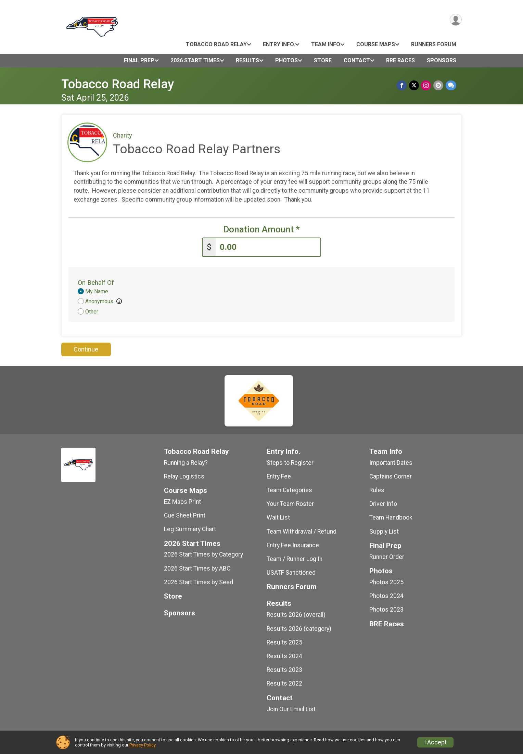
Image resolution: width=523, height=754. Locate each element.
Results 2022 (284, 683)
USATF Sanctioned (291, 572)
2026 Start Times (195, 60)
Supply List (384, 530)
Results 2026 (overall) (296, 614)
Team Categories (289, 489)
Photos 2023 (386, 609)
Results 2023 (284, 669)
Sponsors (441, 60)
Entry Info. (279, 44)
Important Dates (390, 462)
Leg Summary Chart (190, 528)
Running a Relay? (186, 462)
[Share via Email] (439, 85)
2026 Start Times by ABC (197, 567)
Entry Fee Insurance (293, 544)
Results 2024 (284, 655)
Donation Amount (261, 229)
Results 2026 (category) (299, 628)
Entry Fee (279, 476)
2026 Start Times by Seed (198, 581)
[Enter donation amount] (268, 247)
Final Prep (139, 60)
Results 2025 (284, 642)
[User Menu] (455, 20)
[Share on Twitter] (415, 85)
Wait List (278, 517)
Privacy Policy (142, 744)
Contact (357, 60)
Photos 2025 (386, 581)
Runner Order (386, 556)
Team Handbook (390, 517)
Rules (376, 489)
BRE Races (400, 60)
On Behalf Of (96, 282)
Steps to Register (290, 462)
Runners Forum (433, 44)
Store (323, 60)
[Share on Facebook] (403, 85)
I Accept (435, 742)
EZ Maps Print (182, 501)
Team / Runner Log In (294, 558)
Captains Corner (390, 476)
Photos (286, 60)
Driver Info (383, 503)
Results (247, 60)
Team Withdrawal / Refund (301, 530)
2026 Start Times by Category (203, 554)
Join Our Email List (291, 708)
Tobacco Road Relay (216, 44)
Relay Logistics (184, 476)
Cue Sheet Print (184, 515)
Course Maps (375, 44)
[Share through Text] (451, 85)
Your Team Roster (290, 503)
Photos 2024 (386, 595)
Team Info (325, 44)
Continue (86, 349)
